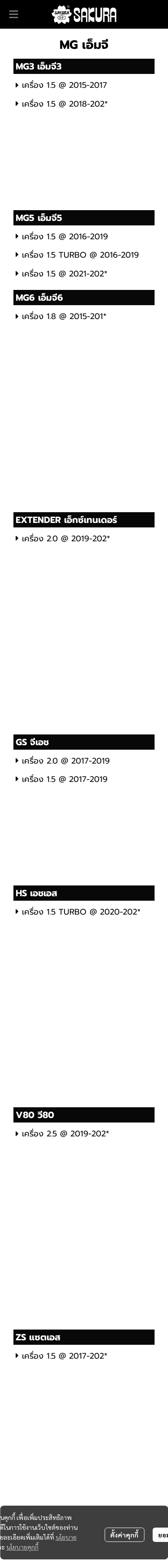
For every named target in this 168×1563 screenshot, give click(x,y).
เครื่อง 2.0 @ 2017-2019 (63, 761)
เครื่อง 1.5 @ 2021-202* (62, 274)
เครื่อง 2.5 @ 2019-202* (62, 1133)
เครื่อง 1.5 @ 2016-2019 (62, 236)
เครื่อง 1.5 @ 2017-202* (62, 1356)
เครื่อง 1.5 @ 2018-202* (62, 104)
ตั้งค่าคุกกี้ (124, 1535)
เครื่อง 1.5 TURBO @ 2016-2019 (77, 255)
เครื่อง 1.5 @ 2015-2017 (61, 85)
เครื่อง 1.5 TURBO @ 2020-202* (78, 912)
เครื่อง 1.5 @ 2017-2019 (62, 779)
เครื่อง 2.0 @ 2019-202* (63, 538)
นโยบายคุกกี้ (22, 1547)
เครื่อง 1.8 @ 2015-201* (61, 316)
